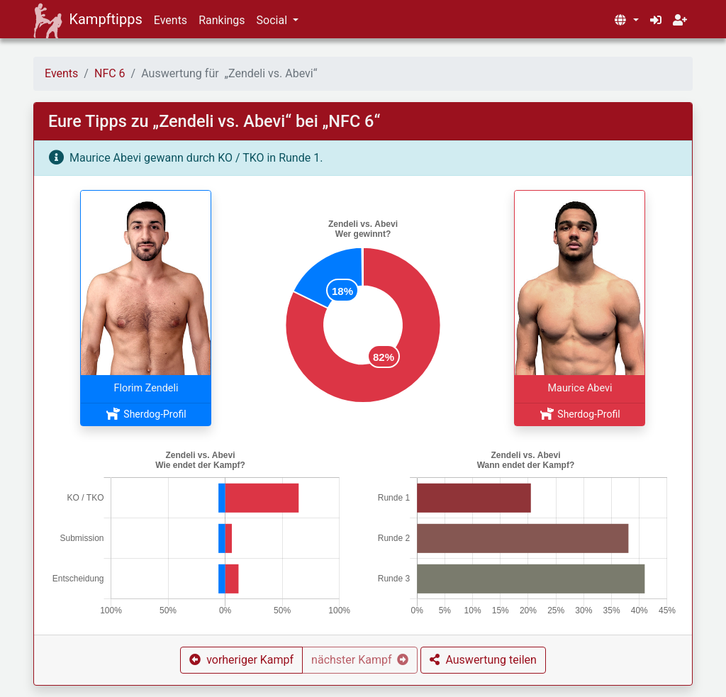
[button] (626, 20)
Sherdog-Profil (146, 414)
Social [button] (273, 20)
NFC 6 (109, 73)
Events (170, 20)
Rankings (222, 20)
